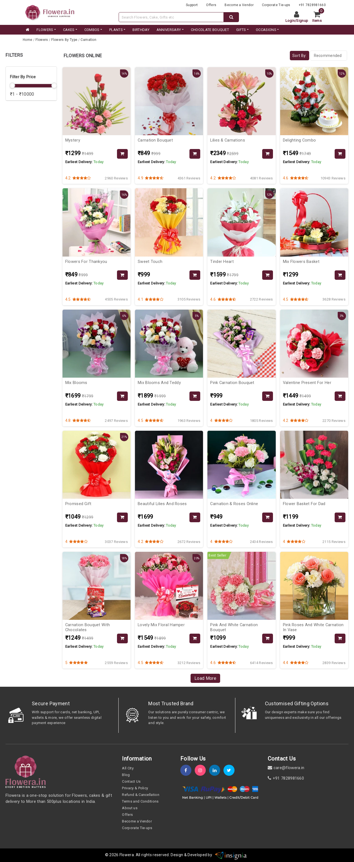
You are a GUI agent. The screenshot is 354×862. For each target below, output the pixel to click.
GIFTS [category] (241, 30)
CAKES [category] (69, 30)
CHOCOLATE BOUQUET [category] (210, 30)
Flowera (126, 855)
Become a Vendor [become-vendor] (239, 5)
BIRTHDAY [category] (140, 30)
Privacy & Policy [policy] (135, 788)
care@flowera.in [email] (286, 767)
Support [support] (192, 5)
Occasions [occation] (266, 30)
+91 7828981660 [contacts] (312, 5)
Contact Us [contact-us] (131, 781)
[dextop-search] (231, 17)
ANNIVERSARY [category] (169, 30)
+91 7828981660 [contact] (286, 778)
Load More (205, 678)
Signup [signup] (302, 21)
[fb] (187, 770)
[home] (27, 30)
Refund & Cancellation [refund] (140, 795)
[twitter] (230, 770)
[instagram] (202, 770)
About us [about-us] (129, 808)
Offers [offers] (211, 5)
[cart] (319, 17)
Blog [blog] (126, 775)
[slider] (12, 85)
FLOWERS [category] (45, 30)
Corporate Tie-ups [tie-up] (276, 5)
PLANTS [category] (116, 30)
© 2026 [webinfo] (112, 855)
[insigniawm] (231, 855)
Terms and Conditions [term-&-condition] (140, 801)
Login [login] (290, 21)
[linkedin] (216, 770)
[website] (50, 12)
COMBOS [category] (92, 30)
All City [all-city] (128, 768)
